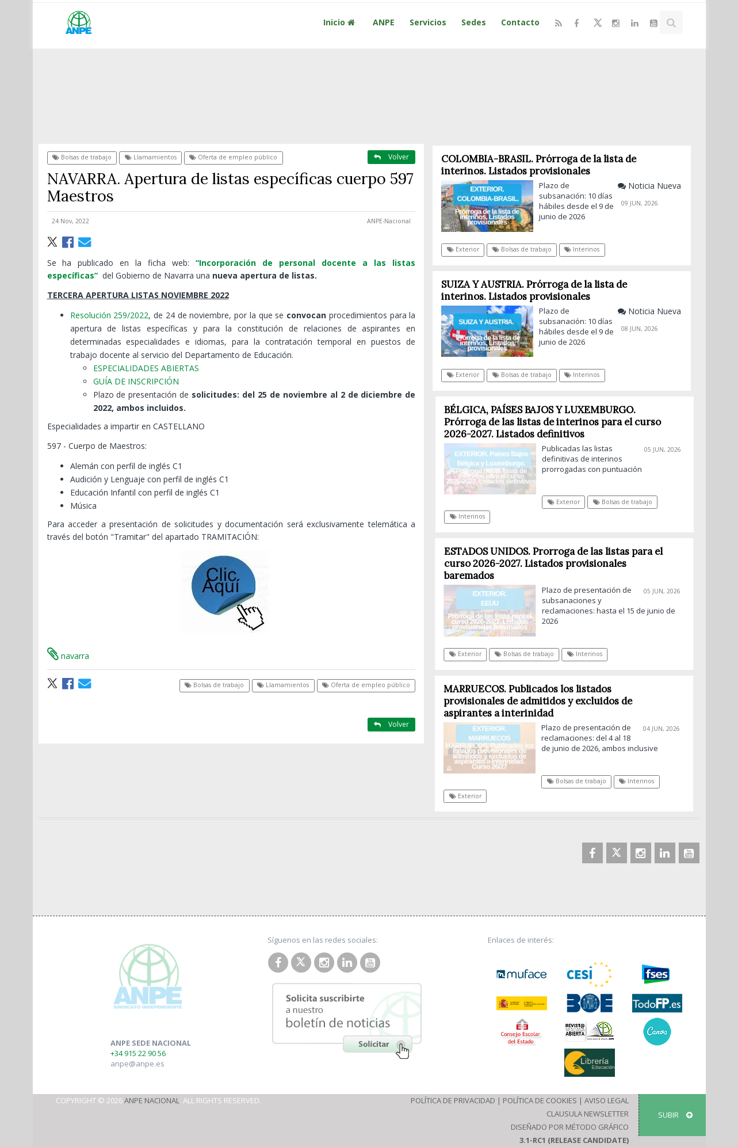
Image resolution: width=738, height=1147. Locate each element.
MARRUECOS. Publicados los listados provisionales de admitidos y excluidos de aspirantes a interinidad (541, 701)
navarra (68, 655)
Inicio (340, 22)
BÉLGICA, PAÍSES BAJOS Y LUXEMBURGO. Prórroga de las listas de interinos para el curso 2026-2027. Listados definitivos (556, 421)
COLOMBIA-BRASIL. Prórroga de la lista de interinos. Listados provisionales (539, 165)
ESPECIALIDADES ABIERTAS (146, 368)
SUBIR (675, 1115)
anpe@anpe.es (137, 1063)
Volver (391, 157)
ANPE (384, 22)
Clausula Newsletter (587, 1113)
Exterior (463, 249)
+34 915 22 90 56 (138, 1053)
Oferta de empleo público (233, 157)
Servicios (428, 22)
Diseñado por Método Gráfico (570, 1127)
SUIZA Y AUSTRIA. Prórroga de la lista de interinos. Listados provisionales (535, 290)
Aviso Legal (606, 1100)
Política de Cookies (540, 1100)
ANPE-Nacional (389, 221)
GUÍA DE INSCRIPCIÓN (136, 381)
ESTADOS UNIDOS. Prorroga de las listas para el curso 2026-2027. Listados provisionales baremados (557, 563)
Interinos (582, 249)
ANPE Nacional (151, 1100)
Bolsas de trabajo (82, 157)
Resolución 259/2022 (109, 315)
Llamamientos (151, 157)
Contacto (520, 22)
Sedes (473, 22)
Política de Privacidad (453, 1100)
